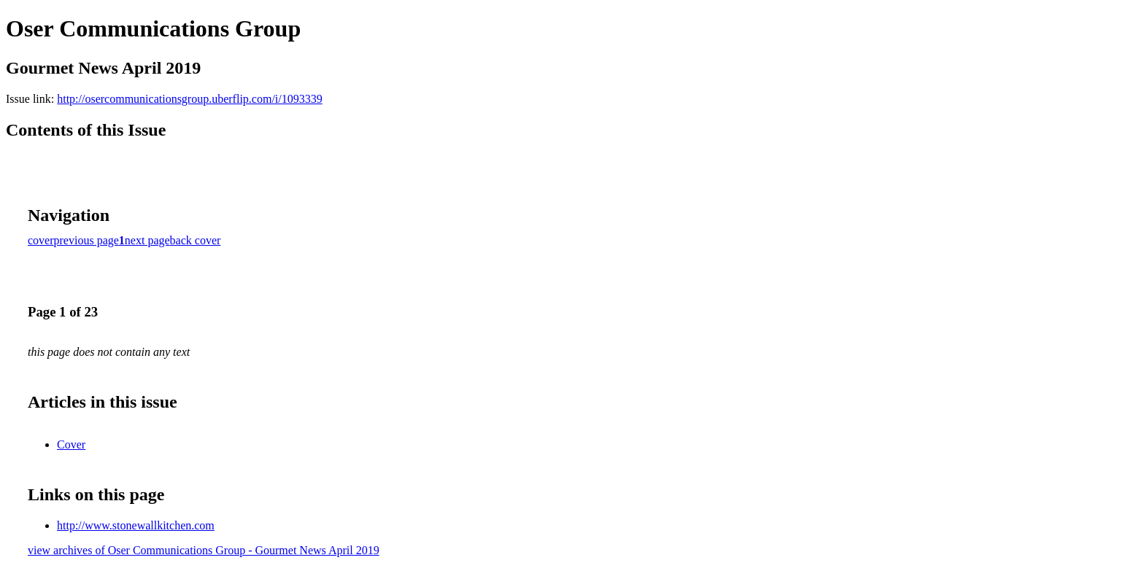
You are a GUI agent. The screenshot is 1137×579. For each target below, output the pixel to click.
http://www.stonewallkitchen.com (136, 525)
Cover (71, 444)
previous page (86, 240)
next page (147, 240)
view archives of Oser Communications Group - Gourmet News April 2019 (203, 550)
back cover (195, 240)
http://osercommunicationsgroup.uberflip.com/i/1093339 (190, 99)
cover (41, 240)
